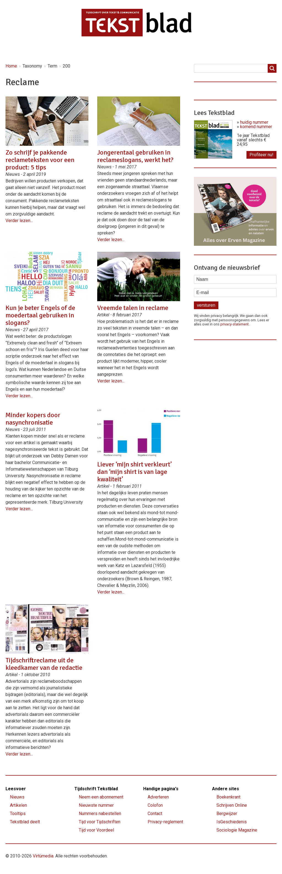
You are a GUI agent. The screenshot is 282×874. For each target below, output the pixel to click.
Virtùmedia (43, 856)
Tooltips (18, 813)
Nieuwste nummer (96, 805)
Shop (194, 50)
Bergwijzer (226, 813)
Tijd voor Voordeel (96, 830)
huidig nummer (254, 122)
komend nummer (256, 126)
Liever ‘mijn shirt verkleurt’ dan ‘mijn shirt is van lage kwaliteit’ (134, 471)
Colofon (155, 805)
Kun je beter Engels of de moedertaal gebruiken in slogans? (40, 315)
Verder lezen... (19, 220)
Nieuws (51, 50)
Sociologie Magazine (236, 830)
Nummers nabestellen (100, 813)
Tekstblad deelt (25, 821)
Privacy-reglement (165, 821)
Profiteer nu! (261, 154)
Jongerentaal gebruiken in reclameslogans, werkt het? (135, 156)
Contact (224, 50)
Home (20, 50)
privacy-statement (234, 324)
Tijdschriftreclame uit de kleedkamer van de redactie (44, 664)
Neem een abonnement (101, 797)
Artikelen (84, 50)
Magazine (119, 50)
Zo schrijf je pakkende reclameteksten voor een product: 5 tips (40, 159)
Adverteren (158, 797)
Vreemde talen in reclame (132, 308)
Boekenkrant (228, 797)
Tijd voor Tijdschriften (99, 821)
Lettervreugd (159, 50)
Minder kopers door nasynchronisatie (33, 419)
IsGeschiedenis (231, 821)
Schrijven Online (231, 805)
